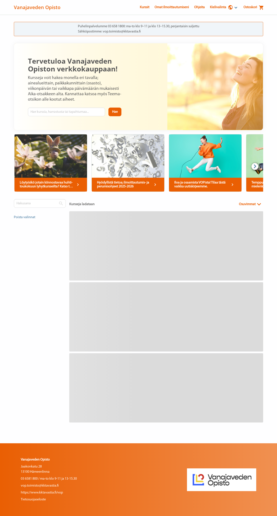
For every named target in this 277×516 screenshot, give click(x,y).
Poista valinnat (24, 217)
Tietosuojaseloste (33, 499)
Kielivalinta (221, 7)
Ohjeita (199, 7)
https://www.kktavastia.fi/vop (42, 492)
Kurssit (144, 7)
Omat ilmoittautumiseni (172, 7)
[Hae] (114, 112)
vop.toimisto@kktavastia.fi (40, 485)
